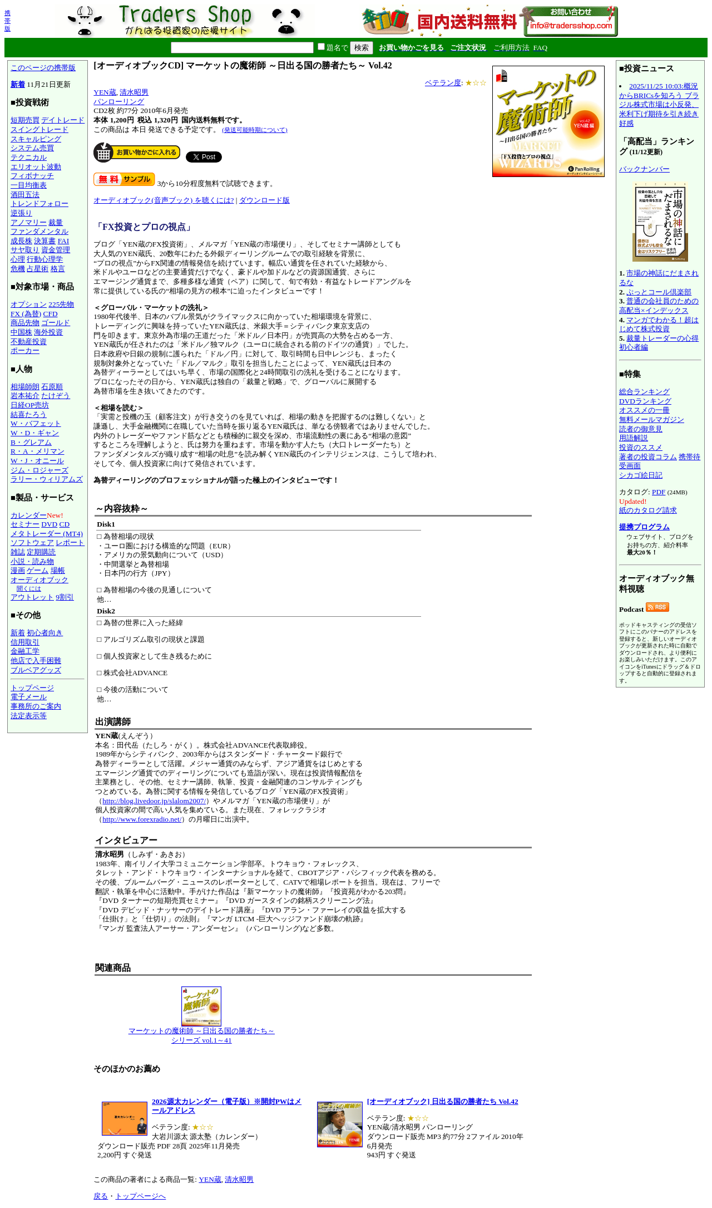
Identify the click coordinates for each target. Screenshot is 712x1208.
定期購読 (41, 552)
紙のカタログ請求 (648, 510)
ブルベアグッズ (36, 670)
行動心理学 (45, 259)
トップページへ (140, 1196)
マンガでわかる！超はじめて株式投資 (659, 324)
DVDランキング (645, 401)
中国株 (21, 332)
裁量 (55, 222)
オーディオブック (39, 580)
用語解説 (633, 438)
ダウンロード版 (264, 200)
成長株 (21, 241)
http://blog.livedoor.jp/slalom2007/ (154, 801)
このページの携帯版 (43, 67)
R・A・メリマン (38, 451)
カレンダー (29, 515)
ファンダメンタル (39, 231)
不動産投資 (29, 341)
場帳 (58, 570)
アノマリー (29, 222)
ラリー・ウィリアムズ (47, 479)
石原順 (52, 386)
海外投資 (48, 332)
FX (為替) (26, 314)
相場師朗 (25, 386)
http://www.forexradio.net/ (141, 819)
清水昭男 (134, 92)
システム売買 (32, 148)
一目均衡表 (29, 185)
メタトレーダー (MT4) (47, 533)
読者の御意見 (640, 429)
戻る (100, 1196)
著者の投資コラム (648, 457)
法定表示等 (29, 715)
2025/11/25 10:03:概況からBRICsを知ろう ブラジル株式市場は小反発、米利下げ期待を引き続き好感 (659, 104)
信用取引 (25, 642)
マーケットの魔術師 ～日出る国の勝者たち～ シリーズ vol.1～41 (201, 1032)
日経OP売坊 (30, 405)
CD (65, 524)
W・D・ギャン (35, 433)
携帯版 (7, 20)
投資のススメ (640, 447)
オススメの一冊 (644, 410)
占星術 (37, 268)
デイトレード (63, 120)
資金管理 (55, 249)
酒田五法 (25, 194)
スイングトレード (39, 129)
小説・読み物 (32, 561)
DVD (49, 524)
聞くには (29, 588)
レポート (70, 542)
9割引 (65, 597)
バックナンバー (644, 169)
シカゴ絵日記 (640, 475)
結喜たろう (29, 414)
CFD (50, 314)
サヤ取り (25, 249)
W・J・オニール (37, 460)
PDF (658, 492)
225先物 (61, 304)
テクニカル (29, 157)
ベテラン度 (443, 82)
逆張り (21, 213)
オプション (29, 304)
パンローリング (118, 101)
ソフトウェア (32, 542)
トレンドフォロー (39, 203)
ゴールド (55, 322)
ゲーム (37, 570)
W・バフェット (36, 423)
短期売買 (25, 120)
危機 (18, 268)
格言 (58, 268)
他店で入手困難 (36, 660)
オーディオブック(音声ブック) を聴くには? (163, 200)
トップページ (32, 688)
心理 (18, 259)
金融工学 (25, 651)
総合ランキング (644, 391)
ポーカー (25, 350)
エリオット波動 (36, 167)
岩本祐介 (25, 395)
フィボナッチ (32, 175)
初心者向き (45, 632)
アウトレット (32, 597)
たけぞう (55, 395)
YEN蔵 (104, 92)
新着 (18, 84)
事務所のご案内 (36, 706)
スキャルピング (36, 139)
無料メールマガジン (651, 419)
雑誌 (18, 552)
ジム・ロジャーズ (39, 470)
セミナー (25, 524)
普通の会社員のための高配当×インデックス (659, 306)
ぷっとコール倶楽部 (658, 292)
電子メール (29, 697)
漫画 (18, 570)
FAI (64, 241)
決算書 (45, 241)
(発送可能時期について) (254, 129)
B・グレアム (31, 442)
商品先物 (25, 322)
